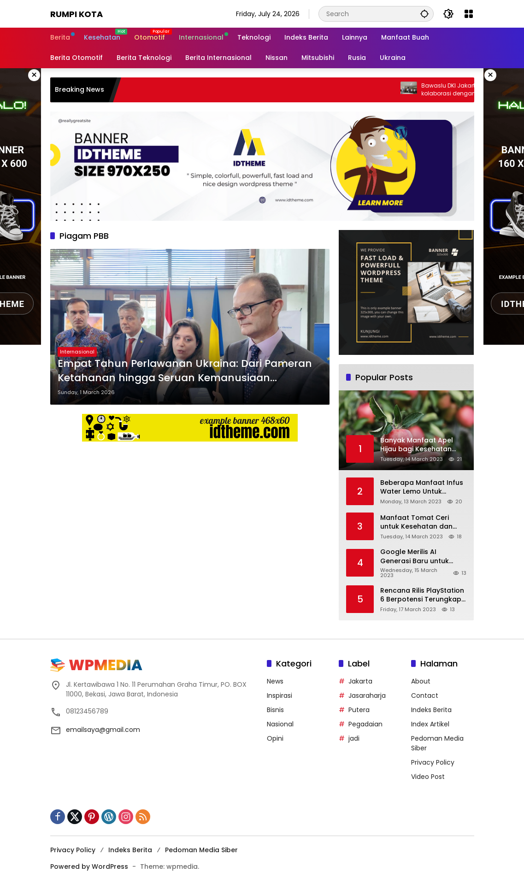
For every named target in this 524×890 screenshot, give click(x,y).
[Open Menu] (468, 13)
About (420, 681)
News (275, 681)
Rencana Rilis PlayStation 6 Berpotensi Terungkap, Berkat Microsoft (422, 595)
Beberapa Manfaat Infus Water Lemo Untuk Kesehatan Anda (421, 487)
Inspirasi (279, 695)
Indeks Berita (431, 709)
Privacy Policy (432, 762)
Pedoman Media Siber (201, 850)
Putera (359, 709)
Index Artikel (430, 724)
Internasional (77, 351)
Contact (424, 695)
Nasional (280, 724)
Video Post (428, 776)
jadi (353, 738)
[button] (424, 13)
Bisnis (275, 709)
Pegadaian (365, 724)
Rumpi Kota (76, 14)
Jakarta (360, 681)
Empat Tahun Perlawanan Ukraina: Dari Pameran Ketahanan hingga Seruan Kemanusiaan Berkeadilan (185, 371)
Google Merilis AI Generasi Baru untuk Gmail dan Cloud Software (414, 557)
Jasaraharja (367, 695)
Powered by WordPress (89, 866)
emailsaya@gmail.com (103, 729)
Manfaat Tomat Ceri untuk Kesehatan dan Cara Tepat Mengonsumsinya (416, 522)
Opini (275, 738)
